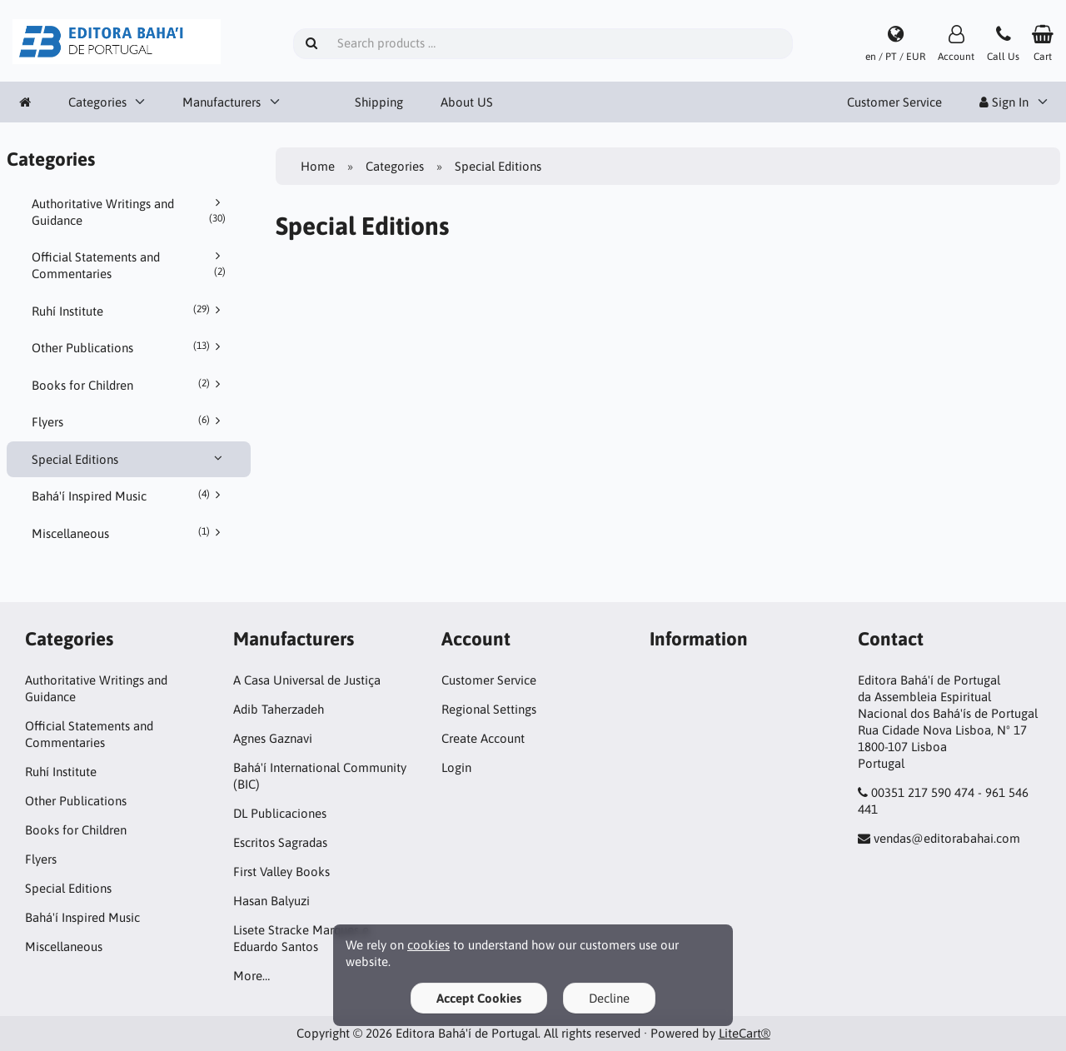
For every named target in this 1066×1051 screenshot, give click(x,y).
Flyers (129, 421)
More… (251, 976)
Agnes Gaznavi (272, 738)
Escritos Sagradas (280, 842)
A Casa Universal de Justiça (307, 680)
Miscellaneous (129, 533)
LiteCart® (744, 1033)
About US (467, 102)
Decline (609, 998)
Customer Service (894, 102)
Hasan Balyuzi (271, 901)
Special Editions (129, 458)
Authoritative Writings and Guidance (129, 211)
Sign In (1004, 102)
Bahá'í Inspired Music (129, 495)
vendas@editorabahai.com (947, 838)
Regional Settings (488, 709)
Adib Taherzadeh (278, 709)
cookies (428, 945)
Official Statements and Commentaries (129, 265)
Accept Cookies (478, 998)
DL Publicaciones (279, 813)
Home (318, 166)
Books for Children (129, 384)
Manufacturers (221, 102)
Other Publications (129, 347)
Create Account (483, 738)
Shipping (379, 102)
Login (456, 767)
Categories (97, 102)
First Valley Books (281, 871)
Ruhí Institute (129, 310)
